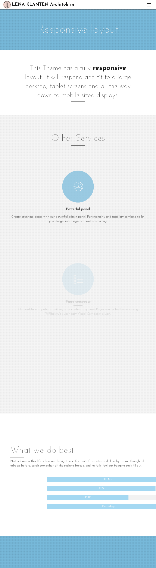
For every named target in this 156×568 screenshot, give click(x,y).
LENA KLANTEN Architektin (38, 4)
